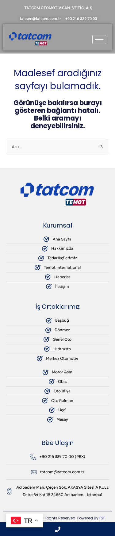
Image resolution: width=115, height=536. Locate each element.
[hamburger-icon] (99, 39)
